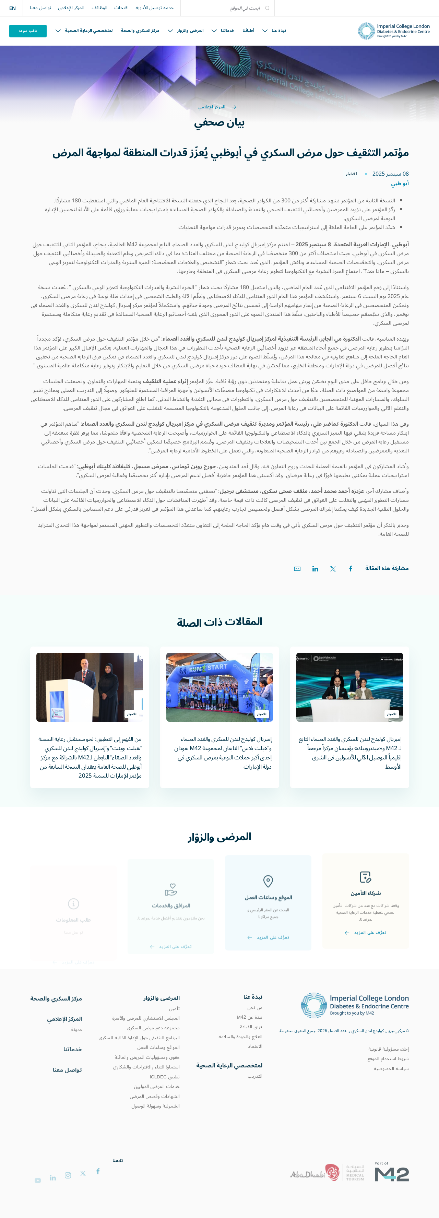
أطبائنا (248, 30)
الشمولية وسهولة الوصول (155, 1123)
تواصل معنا (40, 7)
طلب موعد (28, 30)
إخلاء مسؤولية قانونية (388, 1060)
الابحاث (121, 7)
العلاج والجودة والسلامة (240, 1049)
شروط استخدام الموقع (388, 1070)
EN (12, 7)
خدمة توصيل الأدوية (154, 7)
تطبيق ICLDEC (164, 1093)
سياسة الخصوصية (391, 1080)
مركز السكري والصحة (140, 30)
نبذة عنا (274, 30)
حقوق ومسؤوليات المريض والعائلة (147, 1074)
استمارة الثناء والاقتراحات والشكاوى (146, 1084)
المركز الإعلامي (71, 7)
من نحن (254, 1020)
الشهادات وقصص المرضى (155, 1113)
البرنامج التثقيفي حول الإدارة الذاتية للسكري (139, 1054)
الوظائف (99, 7)
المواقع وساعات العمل (158, 1064)
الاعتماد (255, 1059)
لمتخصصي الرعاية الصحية (84, 30)
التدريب (255, 1091)
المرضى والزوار (185, 30)
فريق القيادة (251, 1040)
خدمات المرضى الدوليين (157, 1103)
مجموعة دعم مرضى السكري (153, 1045)
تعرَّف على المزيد (366, 956)
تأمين (174, 1025)
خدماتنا (223, 30)
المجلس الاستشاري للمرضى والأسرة (146, 1035)
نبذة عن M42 (249, 1030)
